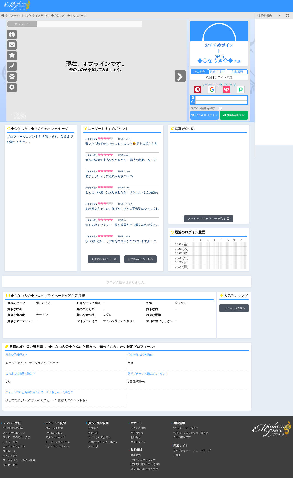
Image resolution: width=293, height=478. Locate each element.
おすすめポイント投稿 (140, 259)
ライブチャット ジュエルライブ (192, 450)
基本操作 (93, 428)
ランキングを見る (235, 308)
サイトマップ (138, 442)
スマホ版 (93, 446)
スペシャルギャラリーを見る (208, 218)
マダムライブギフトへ (58, 446)
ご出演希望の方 (182, 437)
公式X (176, 455)
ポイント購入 (10, 455)
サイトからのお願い (99, 437)
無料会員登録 (234, 115)
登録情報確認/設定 (13, 428)
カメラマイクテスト (14, 446)
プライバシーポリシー (143, 459)
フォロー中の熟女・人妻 (16, 437)
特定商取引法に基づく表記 (145, 464)
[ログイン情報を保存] (220, 108)
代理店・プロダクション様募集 (190, 432)
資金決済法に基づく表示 (144, 468)
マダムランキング (55, 437)
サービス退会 (10, 465)
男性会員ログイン (204, 115)
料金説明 (93, 432)
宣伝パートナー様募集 (185, 428)
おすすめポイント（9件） (219, 51)
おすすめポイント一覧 (104, 259)
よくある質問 (138, 428)
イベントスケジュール (58, 442)
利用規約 (136, 455)
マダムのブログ (54, 432)
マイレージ (9, 451)
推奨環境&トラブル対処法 (102, 442)
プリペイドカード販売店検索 (19, 460)
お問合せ (136, 437)
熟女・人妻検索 (54, 428)
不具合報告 (137, 432)
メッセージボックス (14, 432)
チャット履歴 (10, 442)
